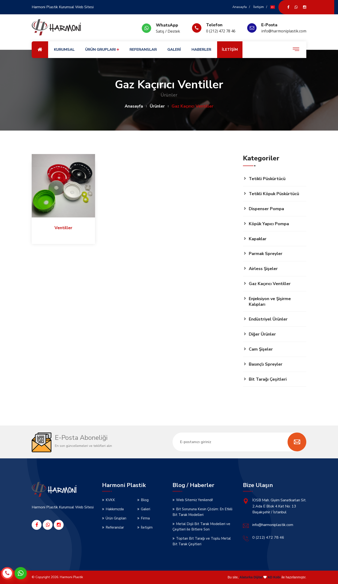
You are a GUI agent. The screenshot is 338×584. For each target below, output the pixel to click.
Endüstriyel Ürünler (268, 319)
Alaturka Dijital (250, 577)
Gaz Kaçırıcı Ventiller (270, 283)
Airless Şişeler (263, 268)
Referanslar (115, 527)
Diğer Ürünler (262, 334)
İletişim (258, 7)
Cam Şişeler (261, 349)
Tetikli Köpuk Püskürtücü (274, 194)
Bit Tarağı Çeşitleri (268, 379)
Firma (145, 518)
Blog (145, 500)
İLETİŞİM (230, 49)
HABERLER (201, 49)
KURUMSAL (64, 49)
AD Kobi (274, 577)
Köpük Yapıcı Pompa (269, 224)
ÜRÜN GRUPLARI (102, 49)
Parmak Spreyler (265, 253)
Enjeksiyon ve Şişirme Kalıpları (270, 301)
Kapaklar (257, 239)
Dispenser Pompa (266, 209)
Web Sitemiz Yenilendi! (194, 500)
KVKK (110, 500)
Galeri (145, 509)
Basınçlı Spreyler (265, 364)
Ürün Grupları (116, 518)
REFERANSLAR (143, 49)
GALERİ (174, 49)
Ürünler (157, 106)
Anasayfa (239, 7)
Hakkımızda (115, 509)
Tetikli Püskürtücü (267, 179)
